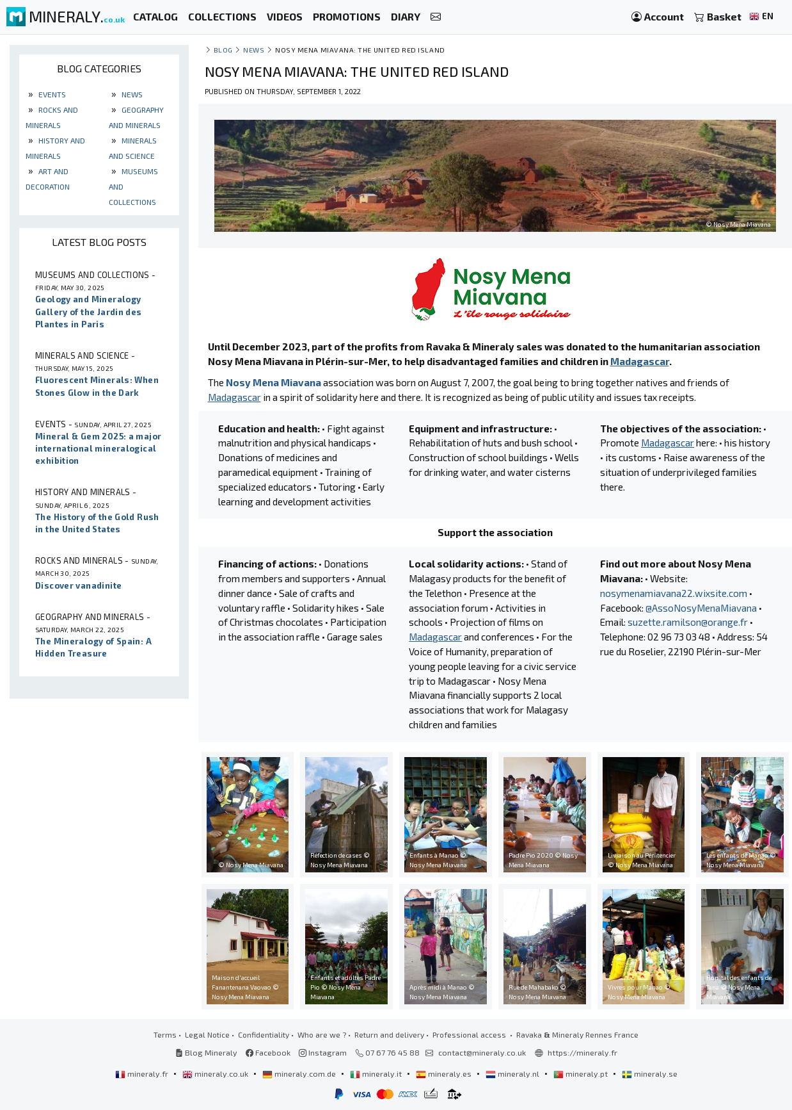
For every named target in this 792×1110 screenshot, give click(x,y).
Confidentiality (263, 1034)
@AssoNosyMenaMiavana (701, 608)
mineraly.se (649, 1073)
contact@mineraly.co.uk (482, 1052)
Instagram (323, 1052)
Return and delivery (389, 1034)
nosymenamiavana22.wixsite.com (673, 593)
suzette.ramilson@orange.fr (688, 622)
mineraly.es (444, 1073)
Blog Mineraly (206, 1052)
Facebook (268, 1052)
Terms (165, 1034)
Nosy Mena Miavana (273, 382)
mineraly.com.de (300, 1073)
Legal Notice (207, 1034)
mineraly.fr (142, 1073)
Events (51, 94)
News (131, 94)
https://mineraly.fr (582, 1052)
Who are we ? (321, 1034)
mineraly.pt (581, 1073)
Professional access (470, 1034)
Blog (223, 49)
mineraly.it (377, 1073)
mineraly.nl (513, 1073)
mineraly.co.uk (216, 1073)
